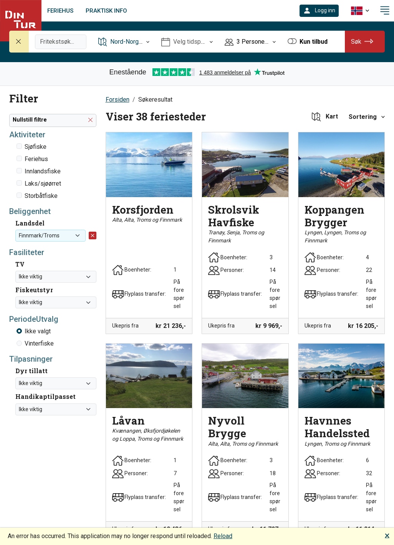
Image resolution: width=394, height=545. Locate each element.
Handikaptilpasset (45, 396)
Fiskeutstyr (34, 289)
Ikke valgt (38, 331)
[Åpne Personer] (250, 42)
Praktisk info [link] (106, 10)
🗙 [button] (387, 535)
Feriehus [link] (60, 10)
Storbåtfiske (41, 195)
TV (20, 264)
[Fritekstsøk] (60, 42)
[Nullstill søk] (19, 42)
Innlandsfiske (43, 171)
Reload (223, 536)
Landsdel (30, 223)
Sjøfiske (35, 146)
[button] (319, 11)
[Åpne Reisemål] (124, 42)
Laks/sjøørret (43, 183)
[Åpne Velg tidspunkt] (187, 42)
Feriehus (36, 159)
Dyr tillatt (31, 370)
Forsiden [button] (117, 99)
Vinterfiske (39, 343)
